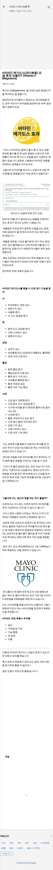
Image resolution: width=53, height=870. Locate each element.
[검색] (49, 7)
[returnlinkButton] (4, 7)
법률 (3, 848)
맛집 (35, 842)
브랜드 (20, 848)
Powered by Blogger (26, 862)
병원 (11, 848)
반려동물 (45, 842)
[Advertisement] (26, 40)
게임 (11, 842)
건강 (3, 842)
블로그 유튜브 (33, 848)
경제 (19, 842)
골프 (27, 842)
